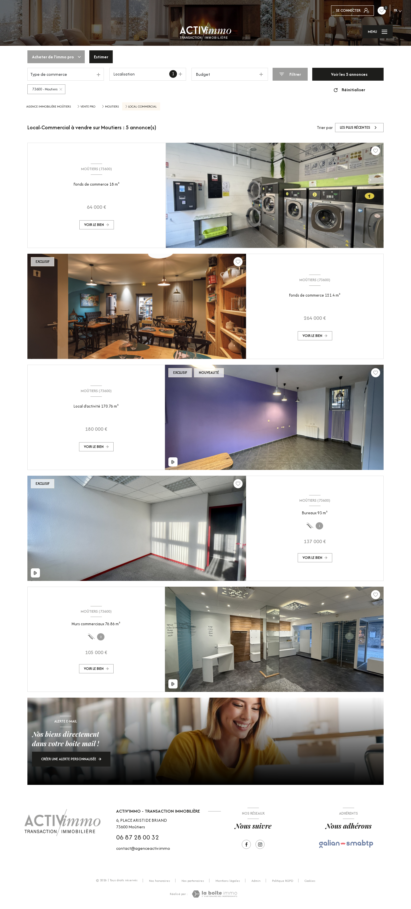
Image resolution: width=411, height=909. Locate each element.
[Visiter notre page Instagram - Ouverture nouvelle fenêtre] (260, 844)
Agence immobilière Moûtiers (48, 106)
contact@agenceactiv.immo (143, 848)
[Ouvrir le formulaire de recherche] (290, 74)
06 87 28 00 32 (137, 837)
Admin (256, 880)
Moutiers (112, 106)
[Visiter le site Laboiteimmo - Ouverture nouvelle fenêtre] (214, 894)
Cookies (310, 881)
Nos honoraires (159, 880)
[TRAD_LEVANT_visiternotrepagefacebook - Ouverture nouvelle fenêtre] (246, 844)
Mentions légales (227, 880)
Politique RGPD (282, 880)
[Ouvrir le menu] (377, 31)
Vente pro (87, 106)
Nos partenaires (193, 880)
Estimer (101, 57)
